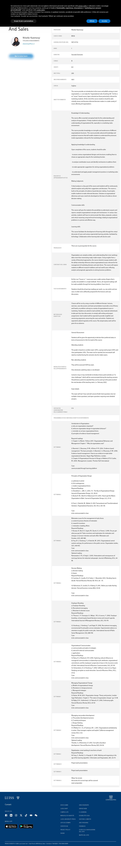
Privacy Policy (65, 829)
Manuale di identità (67, 815)
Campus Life (64, 812)
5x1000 (62, 833)
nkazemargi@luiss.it (29, 44)
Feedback (82, 826)
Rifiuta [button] (92, 21)
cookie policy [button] (41, 10)
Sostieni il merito (85, 819)
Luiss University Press (68, 819)
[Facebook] (7, 816)
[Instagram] (17, 816)
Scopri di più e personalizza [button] (23, 21)
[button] (21, 56)
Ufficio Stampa (65, 822)
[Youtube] (32, 816)
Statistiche (64, 826)
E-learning (83, 812)
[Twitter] (22, 816)
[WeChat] (37, 816)
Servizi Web (83, 808)
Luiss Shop (64, 808)
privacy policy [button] (82, 6)
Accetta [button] (104, 21)
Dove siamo (64, 805)
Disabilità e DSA (84, 815)
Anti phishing (83, 822)
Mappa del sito (84, 835)
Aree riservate (84, 805)
